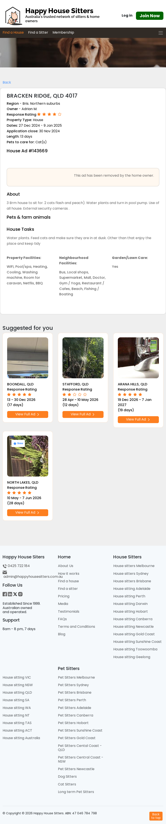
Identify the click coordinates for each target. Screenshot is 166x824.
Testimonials (68, 611)
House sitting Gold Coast (134, 634)
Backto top (156, 816)
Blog (61, 634)
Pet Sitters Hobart (73, 723)
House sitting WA (17, 708)
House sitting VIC (17, 677)
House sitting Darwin (130, 604)
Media (63, 604)
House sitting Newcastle (133, 627)
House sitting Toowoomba (135, 649)
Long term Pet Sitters (76, 792)
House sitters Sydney (130, 574)
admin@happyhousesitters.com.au (33, 574)
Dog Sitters (67, 776)
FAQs (62, 619)
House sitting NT (16, 715)
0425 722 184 (16, 565)
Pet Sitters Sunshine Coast (80, 730)
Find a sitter (68, 589)
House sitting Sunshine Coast (137, 642)
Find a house (68, 581)
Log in (127, 15)
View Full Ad (27, 414)
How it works (68, 574)
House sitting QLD (17, 692)
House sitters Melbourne (134, 566)
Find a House (13, 32)
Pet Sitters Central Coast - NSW (80, 759)
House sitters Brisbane (132, 581)
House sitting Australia (21, 738)
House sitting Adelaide (131, 589)
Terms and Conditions (76, 627)
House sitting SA (16, 700)
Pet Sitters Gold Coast (77, 738)
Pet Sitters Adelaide (74, 708)
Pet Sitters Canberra (75, 715)
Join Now (150, 16)
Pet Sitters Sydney (73, 685)
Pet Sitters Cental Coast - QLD (80, 748)
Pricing (63, 596)
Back (7, 82)
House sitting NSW (18, 685)
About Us (65, 566)
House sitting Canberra (132, 619)
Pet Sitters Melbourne (76, 677)
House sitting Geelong (131, 657)
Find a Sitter (38, 32)
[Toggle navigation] (160, 33)
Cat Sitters (67, 784)
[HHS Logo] (55, 16)
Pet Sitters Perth (72, 700)
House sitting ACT (17, 730)
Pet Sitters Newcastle (76, 769)
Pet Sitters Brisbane (74, 692)
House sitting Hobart (130, 611)
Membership (63, 32)
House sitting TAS (17, 723)
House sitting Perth (129, 596)
